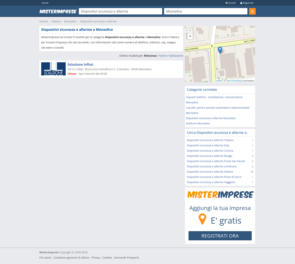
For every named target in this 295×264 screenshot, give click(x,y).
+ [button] (190, 31)
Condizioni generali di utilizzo (71, 257)
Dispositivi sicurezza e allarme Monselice (211, 118)
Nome (163, 55)
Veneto (43, 21)
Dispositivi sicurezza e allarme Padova (210, 171)
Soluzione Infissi (80, 64)
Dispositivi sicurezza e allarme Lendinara (211, 166)
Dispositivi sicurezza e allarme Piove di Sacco (214, 177)
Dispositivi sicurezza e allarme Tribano (210, 140)
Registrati (246, 3)
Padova (56, 21)
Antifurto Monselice (198, 123)
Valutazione (176, 55)
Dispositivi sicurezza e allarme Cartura (210, 150)
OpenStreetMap (234, 80)
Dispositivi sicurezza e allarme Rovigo (209, 156)
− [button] (190, 36)
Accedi (231, 3)
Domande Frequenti (126, 257)
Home (45, 3)
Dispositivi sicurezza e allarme (98, 21)
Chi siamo (45, 257)
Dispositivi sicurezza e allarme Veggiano (211, 182)
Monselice (70, 21)
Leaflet (218, 80)
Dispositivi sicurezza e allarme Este (208, 145)
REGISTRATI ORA (220, 235)
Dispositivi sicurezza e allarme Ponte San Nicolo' (216, 161)
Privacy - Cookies (101, 257)
